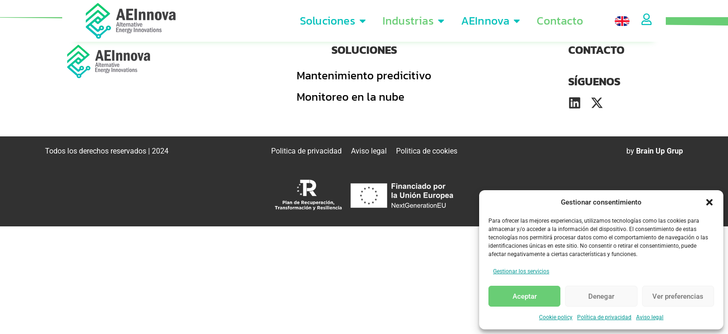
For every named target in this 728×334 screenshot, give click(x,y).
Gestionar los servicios (521, 271)
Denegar (601, 296)
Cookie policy (555, 317)
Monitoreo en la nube (350, 97)
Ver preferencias (677, 296)
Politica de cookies (426, 152)
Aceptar (525, 296)
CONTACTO (596, 50)
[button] (709, 202)
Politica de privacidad (306, 152)
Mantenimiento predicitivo (364, 75)
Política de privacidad (604, 317)
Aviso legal (649, 317)
